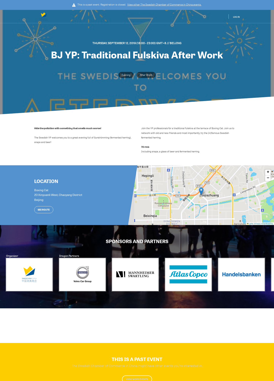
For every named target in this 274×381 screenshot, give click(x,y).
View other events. (164, 4)
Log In (236, 16)
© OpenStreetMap (267, 224)
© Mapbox (257, 224)
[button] (201, 191)
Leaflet (250, 224)
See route (44, 209)
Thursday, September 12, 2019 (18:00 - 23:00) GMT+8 (129, 43)
